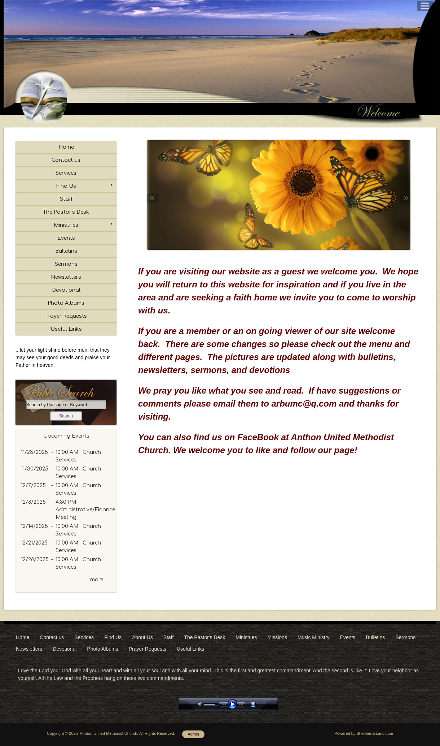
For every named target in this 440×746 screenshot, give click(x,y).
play (234, 704)
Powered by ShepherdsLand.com (363, 733)
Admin (193, 734)
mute (201, 704)
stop (259, 704)
